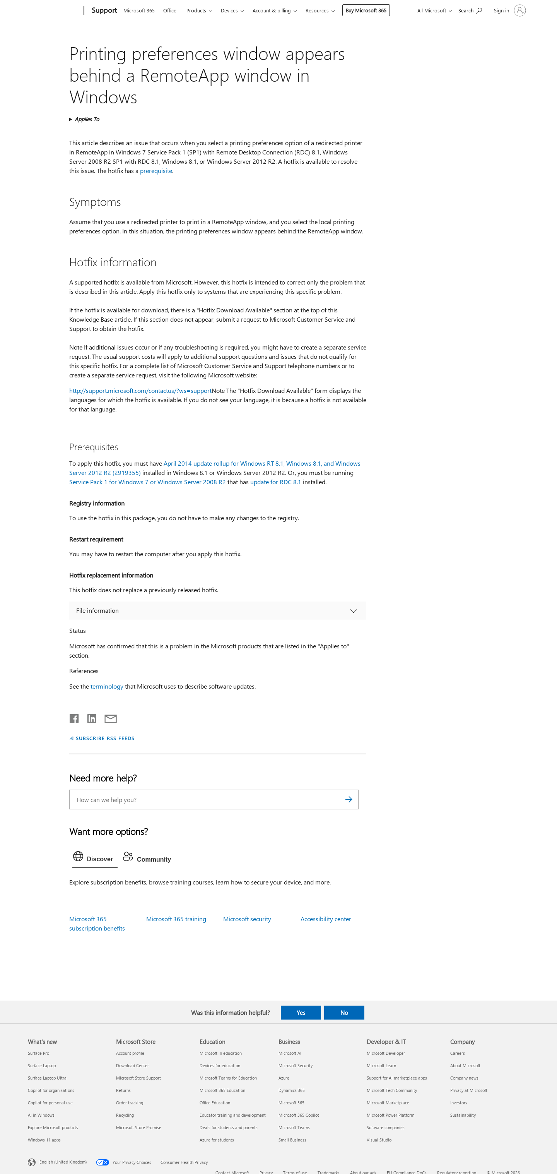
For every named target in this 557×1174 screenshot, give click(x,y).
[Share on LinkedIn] (88, 717)
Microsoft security (247, 919)
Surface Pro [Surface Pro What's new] (38, 1053)
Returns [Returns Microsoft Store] (123, 1090)
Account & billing (272, 10)
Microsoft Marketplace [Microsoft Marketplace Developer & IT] (388, 1102)
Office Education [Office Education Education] (215, 1102)
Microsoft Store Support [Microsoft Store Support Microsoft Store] (138, 1078)
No (344, 1012)
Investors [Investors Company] (458, 1102)
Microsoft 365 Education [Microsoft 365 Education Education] (222, 1090)
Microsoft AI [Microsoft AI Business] (289, 1053)
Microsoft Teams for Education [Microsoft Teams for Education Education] (228, 1078)
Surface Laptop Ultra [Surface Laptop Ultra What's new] (47, 1078)
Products (196, 10)
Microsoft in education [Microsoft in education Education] (221, 1053)
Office (169, 10)
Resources (317, 10)
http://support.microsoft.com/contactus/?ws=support (140, 390)
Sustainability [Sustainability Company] (463, 1115)
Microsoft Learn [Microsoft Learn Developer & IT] (381, 1065)
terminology (107, 686)
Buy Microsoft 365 (366, 10)
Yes (301, 1012)
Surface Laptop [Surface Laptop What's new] (42, 1065)
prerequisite (156, 170)
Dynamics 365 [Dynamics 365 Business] (291, 1090)
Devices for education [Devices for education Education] (220, 1065)
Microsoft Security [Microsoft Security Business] (295, 1065)
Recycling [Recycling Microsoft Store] (125, 1115)
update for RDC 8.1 (275, 482)
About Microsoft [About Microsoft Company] (465, 1065)
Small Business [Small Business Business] (292, 1140)
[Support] (103, 10)
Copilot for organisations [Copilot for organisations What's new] (51, 1090)
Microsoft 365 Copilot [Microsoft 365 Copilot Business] (298, 1115)
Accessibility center (326, 919)
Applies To (87, 119)
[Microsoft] (54, 10)
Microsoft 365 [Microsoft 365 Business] (291, 1102)
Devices (229, 10)
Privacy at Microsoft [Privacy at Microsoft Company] (468, 1090)
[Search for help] (470, 10)
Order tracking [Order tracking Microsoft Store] (129, 1102)
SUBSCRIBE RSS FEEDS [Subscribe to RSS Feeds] (105, 738)
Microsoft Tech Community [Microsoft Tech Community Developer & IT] (392, 1090)
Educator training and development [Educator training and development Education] (233, 1115)
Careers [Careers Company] (457, 1053)
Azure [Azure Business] (283, 1078)
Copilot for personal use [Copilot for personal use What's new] (50, 1102)
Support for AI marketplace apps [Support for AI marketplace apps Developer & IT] (397, 1078)
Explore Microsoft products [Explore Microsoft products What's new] (53, 1127)
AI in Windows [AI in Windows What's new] (41, 1115)
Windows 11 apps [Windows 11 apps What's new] (44, 1140)
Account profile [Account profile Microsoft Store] (130, 1053)
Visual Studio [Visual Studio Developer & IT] (379, 1140)
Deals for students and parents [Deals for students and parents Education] (229, 1127)
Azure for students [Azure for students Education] (217, 1140)
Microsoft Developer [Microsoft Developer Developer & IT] (386, 1053)
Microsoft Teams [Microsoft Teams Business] (294, 1127)
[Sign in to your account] (509, 10)
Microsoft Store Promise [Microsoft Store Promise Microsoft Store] (138, 1127)
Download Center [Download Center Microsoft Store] (132, 1065)
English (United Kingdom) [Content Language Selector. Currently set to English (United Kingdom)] (63, 1162)
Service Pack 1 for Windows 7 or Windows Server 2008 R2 (147, 482)
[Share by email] (107, 717)
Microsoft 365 (139, 10)
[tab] (95, 858)
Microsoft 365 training (176, 919)
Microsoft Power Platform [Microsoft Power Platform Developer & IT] (390, 1115)
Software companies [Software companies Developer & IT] (386, 1127)
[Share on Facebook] (74, 717)
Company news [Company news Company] (464, 1078)
